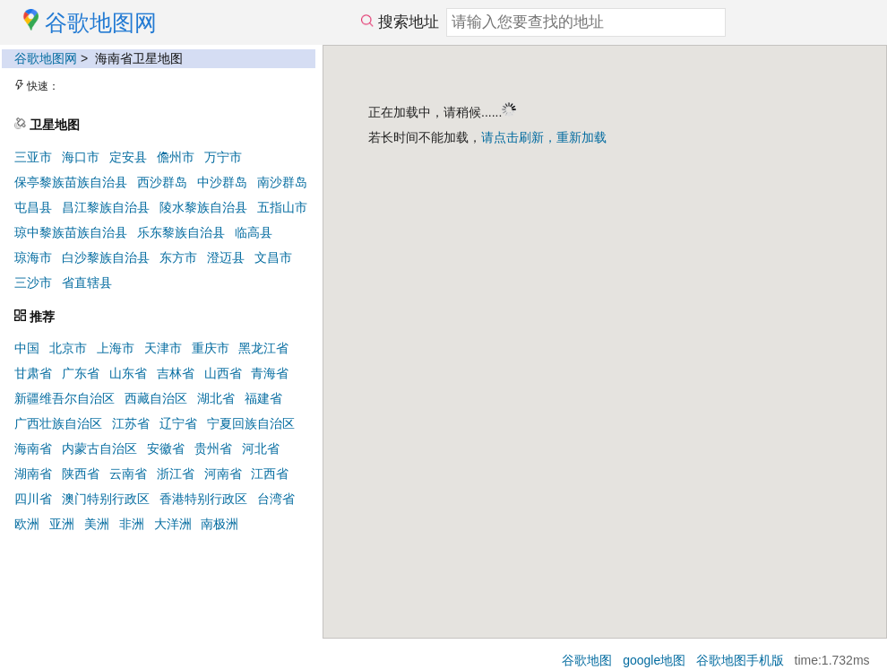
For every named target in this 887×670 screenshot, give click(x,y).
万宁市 (223, 157)
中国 (26, 348)
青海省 (269, 373)
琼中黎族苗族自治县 (70, 232)
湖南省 (33, 473)
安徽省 (166, 448)
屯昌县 (33, 207)
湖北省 (216, 398)
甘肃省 (33, 373)
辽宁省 (178, 423)
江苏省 (131, 423)
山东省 (128, 373)
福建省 (263, 398)
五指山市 (282, 207)
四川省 (33, 499)
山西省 (223, 373)
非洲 (131, 524)
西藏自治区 (156, 398)
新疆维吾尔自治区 (64, 398)
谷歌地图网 (45, 58)
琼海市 (33, 257)
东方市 (178, 257)
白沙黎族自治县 (106, 257)
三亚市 (33, 157)
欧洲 (26, 524)
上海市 (115, 348)
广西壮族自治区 (58, 423)
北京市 (68, 348)
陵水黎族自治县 (203, 207)
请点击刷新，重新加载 (544, 137)
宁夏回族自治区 (251, 423)
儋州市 (175, 157)
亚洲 (61, 524)
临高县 (253, 232)
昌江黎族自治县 (106, 207)
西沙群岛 (162, 182)
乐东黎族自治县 (181, 232)
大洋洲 (173, 524)
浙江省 (175, 473)
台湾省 (276, 499)
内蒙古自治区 (99, 448)
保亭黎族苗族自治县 (70, 182)
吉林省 (175, 373)
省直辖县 (87, 282)
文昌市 (273, 257)
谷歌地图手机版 (740, 660)
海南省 (33, 448)
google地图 (654, 660)
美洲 (96, 524)
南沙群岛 (282, 182)
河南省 (223, 473)
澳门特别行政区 (106, 499)
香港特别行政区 (203, 499)
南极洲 (219, 524)
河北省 (261, 448)
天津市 (163, 348)
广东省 (80, 373)
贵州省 (213, 448)
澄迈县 (226, 257)
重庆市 (210, 348)
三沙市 (33, 282)
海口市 (80, 157)
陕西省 (80, 473)
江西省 (269, 473)
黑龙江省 (263, 348)
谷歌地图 (587, 660)
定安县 (128, 157)
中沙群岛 (222, 182)
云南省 (128, 473)
